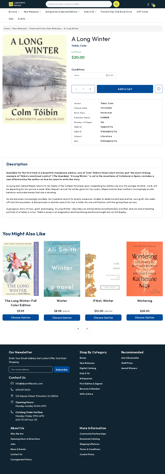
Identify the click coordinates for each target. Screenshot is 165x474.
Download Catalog (90, 438)
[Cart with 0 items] (152, 4)
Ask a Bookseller (130, 357)
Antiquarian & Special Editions (63, 11)
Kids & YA (90, 11)
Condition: (78, 69)
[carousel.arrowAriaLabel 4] (78, 329)
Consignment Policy (21, 459)
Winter (62, 301)
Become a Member (90, 388)
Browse (14, 11)
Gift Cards (142, 11)
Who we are (16, 433)
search (116, 4)
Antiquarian (86, 378)
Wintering (144, 301)
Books (83, 357)
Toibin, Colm (79, 45)
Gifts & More (86, 394)
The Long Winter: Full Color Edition (20, 303)
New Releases (32, 11)
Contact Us (16, 454)
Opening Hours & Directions (25, 438)
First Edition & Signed (91, 383)
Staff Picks (127, 363)
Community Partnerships (93, 433)
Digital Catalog (88, 368)
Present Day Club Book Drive (116, 11)
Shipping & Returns (90, 444)
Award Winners (129, 368)
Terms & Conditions (90, 449)
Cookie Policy (87, 454)
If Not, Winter (103, 301)
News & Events (18, 449)
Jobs (12, 444)
